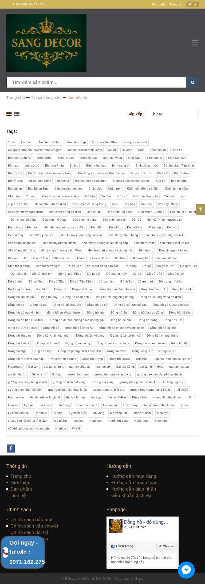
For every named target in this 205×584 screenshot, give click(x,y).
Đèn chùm (94, 211)
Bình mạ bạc (88, 157)
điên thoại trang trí (48, 265)
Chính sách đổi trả (29, 532)
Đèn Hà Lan (135, 227)
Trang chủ (21, 476)
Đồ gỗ (147, 265)
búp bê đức (179, 180)
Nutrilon (60, 428)
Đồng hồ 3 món (82, 289)
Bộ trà (147, 173)
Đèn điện (97, 227)
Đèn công (14, 227)
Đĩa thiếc (120, 258)
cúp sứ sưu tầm (18, 204)
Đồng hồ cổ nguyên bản (24, 312)
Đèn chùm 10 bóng (119, 211)
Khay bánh (139, 397)
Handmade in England (45, 397)
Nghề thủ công (118, 420)
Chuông (31, 196)
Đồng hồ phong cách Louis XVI (79, 351)
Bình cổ (177, 150)
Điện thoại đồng (19, 265)
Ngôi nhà (161, 420)
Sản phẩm (21, 489)
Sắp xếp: (135, 114)
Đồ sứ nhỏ (15, 281)
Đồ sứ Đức (154, 273)
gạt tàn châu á (54, 366)
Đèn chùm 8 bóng (84, 219)
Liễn (190, 397)
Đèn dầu (32, 227)
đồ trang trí (145, 281)
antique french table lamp (85, 150)
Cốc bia (106, 196)
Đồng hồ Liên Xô (19, 343)
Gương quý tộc (173, 382)
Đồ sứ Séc (73, 265)
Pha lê (76, 428)
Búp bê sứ (15, 188)
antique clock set (135, 142)
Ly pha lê (41, 413)
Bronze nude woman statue (131, 180)
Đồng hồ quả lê (142, 351)
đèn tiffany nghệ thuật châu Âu (165, 235)
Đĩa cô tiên (40, 258)
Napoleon (95, 420)
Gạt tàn (33, 366)
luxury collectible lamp (159, 405)
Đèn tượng (146, 250)
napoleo (78, 420)
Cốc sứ (122, 196)
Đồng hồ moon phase (150, 343)
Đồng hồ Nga (17, 351)
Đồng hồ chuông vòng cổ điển (160, 297)
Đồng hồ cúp (96, 312)
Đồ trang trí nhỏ (19, 289)
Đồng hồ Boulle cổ (21, 297)
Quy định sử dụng (29, 538)
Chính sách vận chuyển (35, 526)
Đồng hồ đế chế (121, 320)
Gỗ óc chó (39, 374)
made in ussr (142, 413)
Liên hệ (18, 495)
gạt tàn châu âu (79, 366)
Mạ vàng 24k (119, 413)
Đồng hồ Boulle (182, 289)
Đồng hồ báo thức (153, 289)
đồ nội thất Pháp (69, 273)
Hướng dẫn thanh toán (134, 482)
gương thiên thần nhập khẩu (67, 389)
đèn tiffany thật (144, 242)
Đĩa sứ (81, 258)
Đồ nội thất (18, 273)
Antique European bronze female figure (35, 150)
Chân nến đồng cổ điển (143, 188)
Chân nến (114, 188)
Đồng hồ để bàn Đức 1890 (26, 320)
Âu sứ (112, 150)
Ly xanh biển (78, 413)
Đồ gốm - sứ (165, 265)
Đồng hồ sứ (167, 351)
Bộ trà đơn (181, 173)
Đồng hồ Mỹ (179, 343)
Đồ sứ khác (176, 273)
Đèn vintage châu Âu (173, 250)
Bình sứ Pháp (54, 165)
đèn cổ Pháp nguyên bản (164, 219)
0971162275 (37, 4)
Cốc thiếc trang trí (145, 196)
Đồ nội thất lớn (42, 273)
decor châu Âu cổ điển (50, 204)
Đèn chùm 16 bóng (183, 211)
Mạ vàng (98, 413)
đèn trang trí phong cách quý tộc (110, 250)
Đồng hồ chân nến (76, 297)
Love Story (130, 405)
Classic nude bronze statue (60, 196)
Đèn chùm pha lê (114, 219)
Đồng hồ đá (119, 312)
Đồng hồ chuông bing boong (114, 297)
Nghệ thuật (142, 420)
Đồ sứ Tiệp (56, 281)
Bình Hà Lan (65, 157)
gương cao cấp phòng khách (27, 382)
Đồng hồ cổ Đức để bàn (130, 304)
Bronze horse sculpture (91, 180)
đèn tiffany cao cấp (42, 235)
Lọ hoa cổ (46, 405)
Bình (141, 150)
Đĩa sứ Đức (100, 258)
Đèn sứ (172, 227)
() (195, 4)
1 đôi (11, 142)
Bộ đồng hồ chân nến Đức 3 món (101, 173)
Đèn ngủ (155, 227)
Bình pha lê (154, 157)
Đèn (115, 204)
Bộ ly (133, 173)
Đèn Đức (115, 227)
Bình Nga (134, 157)
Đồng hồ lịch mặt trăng (162, 335)
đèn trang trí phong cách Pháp (61, 250)
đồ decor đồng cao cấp (103, 265)
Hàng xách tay (76, 397)
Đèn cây (146, 204)
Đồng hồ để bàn (180, 312)
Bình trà (75, 165)
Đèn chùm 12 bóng (151, 211)
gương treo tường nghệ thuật (150, 389)
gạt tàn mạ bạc (179, 366)
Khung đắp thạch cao (167, 397)
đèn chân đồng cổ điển (65, 211)
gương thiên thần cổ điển (25, 389)
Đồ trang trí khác (170, 281)
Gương (57, 374)
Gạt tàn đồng (125, 366)
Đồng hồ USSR (119, 358)
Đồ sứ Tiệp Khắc (81, 281)
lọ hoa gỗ (65, 405)
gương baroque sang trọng (112, 374)
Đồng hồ (60, 289)
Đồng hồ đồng (147, 320)
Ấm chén (27, 142)
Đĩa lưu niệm (63, 258)
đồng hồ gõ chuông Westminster (122, 327)
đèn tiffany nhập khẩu (22, 242)
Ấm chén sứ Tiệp (49, 142)
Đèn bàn (129, 204)
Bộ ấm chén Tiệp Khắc (179, 165)
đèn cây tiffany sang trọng (26, 211)
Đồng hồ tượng (92, 358)
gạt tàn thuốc (17, 374)
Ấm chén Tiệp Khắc (105, 142)
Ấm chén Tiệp (76, 142)
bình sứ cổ (32, 165)
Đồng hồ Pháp (42, 351)
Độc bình (42, 289)
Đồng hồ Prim (116, 351)
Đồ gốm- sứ (188, 265)
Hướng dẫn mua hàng (133, 476)
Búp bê (160, 180)
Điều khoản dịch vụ (131, 495)
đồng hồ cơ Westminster (64, 312)
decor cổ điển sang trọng (89, 204)
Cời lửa (169, 196)
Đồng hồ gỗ (51, 327)
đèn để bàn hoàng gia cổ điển (64, 227)
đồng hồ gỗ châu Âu (79, 327)
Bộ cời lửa (15, 173)
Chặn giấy (95, 188)
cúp (182, 196)
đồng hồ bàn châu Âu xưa (117, 289)
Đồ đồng (130, 265)
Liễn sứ (13, 405)
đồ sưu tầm (107, 281)
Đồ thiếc (126, 281)
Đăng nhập (158, 4)
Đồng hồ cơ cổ (97, 304)
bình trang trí (121, 165)
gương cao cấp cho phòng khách (159, 374)
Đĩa (25, 258)
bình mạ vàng (112, 157)
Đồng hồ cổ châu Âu (67, 304)
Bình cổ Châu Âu (19, 157)
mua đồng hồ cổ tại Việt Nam (28, 420)
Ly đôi (184, 405)
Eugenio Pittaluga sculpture (171, 358)
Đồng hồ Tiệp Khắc (62, 358)
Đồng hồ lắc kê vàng (90, 335)
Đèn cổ (136, 219)
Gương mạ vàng (102, 382)
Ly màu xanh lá (18, 413)
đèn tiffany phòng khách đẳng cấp (105, 242)
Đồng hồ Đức (172, 320)
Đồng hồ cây (48, 297)
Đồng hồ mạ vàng (77, 343)
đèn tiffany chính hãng (123, 235)
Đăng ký (175, 4)
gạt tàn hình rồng (151, 366)
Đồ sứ (137, 273)
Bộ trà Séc (15, 180)
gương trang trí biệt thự (108, 389)
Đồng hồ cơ (16, 304)
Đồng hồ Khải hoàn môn (53, 335)
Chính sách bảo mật (31, 519)
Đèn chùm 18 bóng (24, 219)
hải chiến (182, 389)
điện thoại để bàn (166, 258)
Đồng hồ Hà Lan (19, 335)
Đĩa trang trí (140, 258)
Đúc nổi (141, 358)
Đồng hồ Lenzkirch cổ (125, 335)
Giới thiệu (20, 482)
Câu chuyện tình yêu (68, 188)
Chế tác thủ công (177, 188)
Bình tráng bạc (96, 165)
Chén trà (14, 196)
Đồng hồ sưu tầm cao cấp (26, 358)
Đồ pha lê (93, 273)
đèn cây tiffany (168, 204)
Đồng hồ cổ (38, 304)
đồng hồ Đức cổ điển (22, 327)
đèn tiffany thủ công (21, 250)
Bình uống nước (147, 165)
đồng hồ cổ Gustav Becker (170, 304)
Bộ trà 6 (162, 173)
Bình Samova (177, 157)
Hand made (16, 397)
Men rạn (162, 413)
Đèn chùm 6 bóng (54, 219)
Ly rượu (58, 413)
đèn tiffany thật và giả (174, 242)
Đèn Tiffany (15, 235)
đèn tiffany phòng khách (59, 242)
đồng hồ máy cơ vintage (112, 343)
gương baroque (78, 374)
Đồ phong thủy (117, 273)
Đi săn (12, 258)
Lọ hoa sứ (110, 405)
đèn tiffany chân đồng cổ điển (81, 235)
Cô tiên (90, 196)
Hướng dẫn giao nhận (133, 489)
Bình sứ (13, 165)
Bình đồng (44, 157)
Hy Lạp (96, 397)
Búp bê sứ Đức (38, 188)
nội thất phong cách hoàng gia (28, 428)
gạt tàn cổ (103, 366)
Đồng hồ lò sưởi (48, 343)
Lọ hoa (29, 405)
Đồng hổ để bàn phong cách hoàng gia (77, 320)
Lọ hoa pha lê (87, 405)
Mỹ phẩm (60, 420)
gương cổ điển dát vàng (69, 382)
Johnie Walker (116, 397)
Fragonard (15, 366)
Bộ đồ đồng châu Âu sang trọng (50, 173)
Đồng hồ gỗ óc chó (163, 327)
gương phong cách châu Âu (138, 382)
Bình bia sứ (158, 150)
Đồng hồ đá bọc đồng (148, 312)
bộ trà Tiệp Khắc (40, 180)
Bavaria (127, 150)
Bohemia (63, 180)
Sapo (139, 579)
